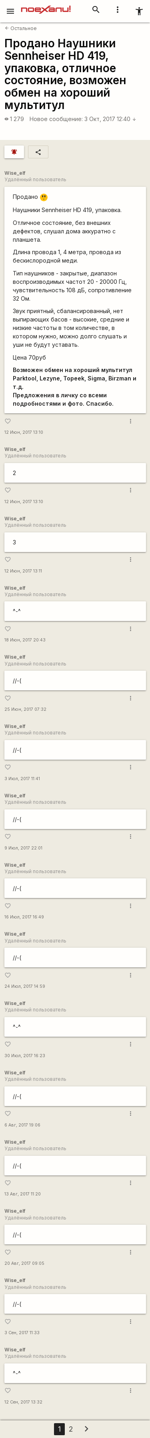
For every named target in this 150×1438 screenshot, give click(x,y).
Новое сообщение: (56, 118)
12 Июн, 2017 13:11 (23, 571)
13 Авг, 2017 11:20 (22, 1194)
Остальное (20, 28)
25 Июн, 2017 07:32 (25, 709)
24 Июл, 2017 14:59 (24, 986)
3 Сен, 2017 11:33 (22, 1332)
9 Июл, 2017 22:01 (23, 848)
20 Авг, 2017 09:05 (24, 1263)
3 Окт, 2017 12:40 (110, 118)
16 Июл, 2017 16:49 (24, 917)
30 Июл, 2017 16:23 (24, 1055)
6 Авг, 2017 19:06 (22, 1125)
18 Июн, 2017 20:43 (25, 640)
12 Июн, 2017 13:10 (23, 432)
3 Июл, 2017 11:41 (22, 778)
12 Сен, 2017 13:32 (23, 1402)
